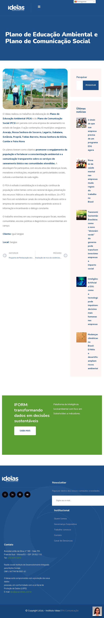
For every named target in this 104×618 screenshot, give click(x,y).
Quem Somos (60, 519)
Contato (58, 535)
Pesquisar (81, 77)
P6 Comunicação (70, 611)
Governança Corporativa (65, 524)
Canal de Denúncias (63, 541)
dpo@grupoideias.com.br (21, 592)
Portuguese (80, 2)
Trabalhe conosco (62, 530)
